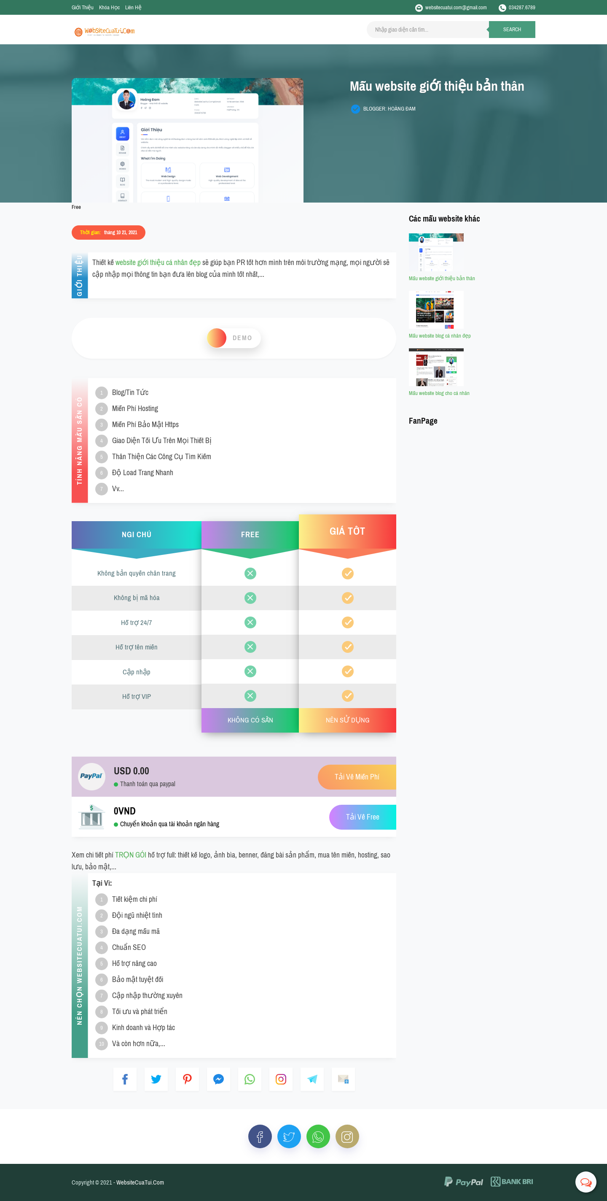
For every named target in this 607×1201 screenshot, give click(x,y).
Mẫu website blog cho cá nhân (439, 393)
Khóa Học (109, 7)
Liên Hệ (133, 7)
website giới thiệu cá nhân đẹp (158, 262)
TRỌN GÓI (130, 855)
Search (512, 29)
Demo (242, 338)
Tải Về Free (362, 817)
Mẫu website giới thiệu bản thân (442, 278)
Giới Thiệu (83, 7)
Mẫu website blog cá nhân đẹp (440, 336)
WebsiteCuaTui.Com (140, 1182)
